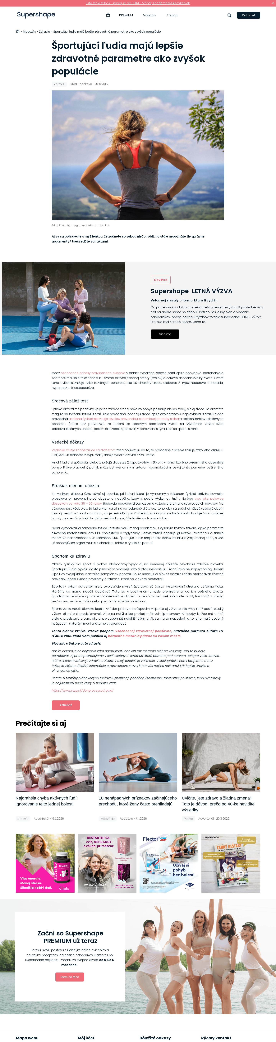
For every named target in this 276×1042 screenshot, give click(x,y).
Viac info (165, 334)
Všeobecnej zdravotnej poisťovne (143, 631)
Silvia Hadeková (81, 84)
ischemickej (147, 419)
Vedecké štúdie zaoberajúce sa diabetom (84, 450)
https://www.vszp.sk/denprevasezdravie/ (82, 690)
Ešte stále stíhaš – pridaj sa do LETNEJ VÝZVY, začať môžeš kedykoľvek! (138, 3)
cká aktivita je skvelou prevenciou (113, 419)
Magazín (149, 15)
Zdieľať (66, 705)
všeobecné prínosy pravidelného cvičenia (93, 373)
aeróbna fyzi (78, 419)
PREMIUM (126, 15)
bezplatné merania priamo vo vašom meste (144, 636)
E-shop (172, 15)
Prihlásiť (248, 15)
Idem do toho (70, 977)
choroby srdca (168, 419)
